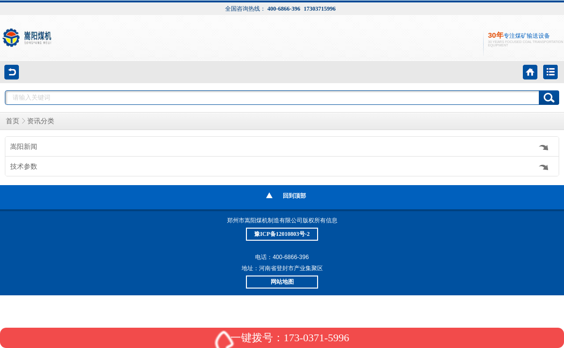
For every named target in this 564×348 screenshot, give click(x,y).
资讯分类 (40, 121)
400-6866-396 (283, 8)
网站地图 (282, 281)
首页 (12, 121)
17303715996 (319, 8)
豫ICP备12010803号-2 (282, 234)
